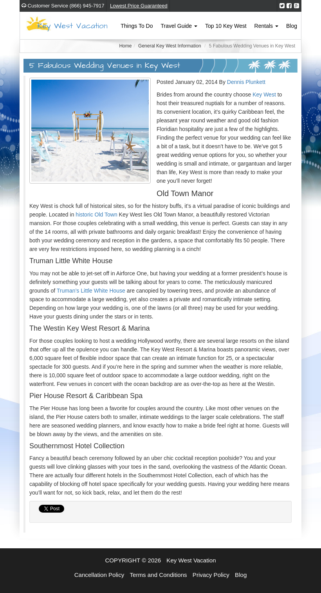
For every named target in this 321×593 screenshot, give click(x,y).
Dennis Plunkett (246, 82)
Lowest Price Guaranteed (139, 6)
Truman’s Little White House (91, 290)
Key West (264, 94)
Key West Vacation (73, 25)
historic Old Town (96, 214)
